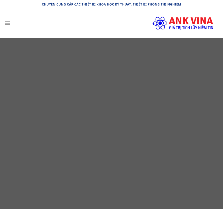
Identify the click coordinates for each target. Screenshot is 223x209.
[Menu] (7, 23)
